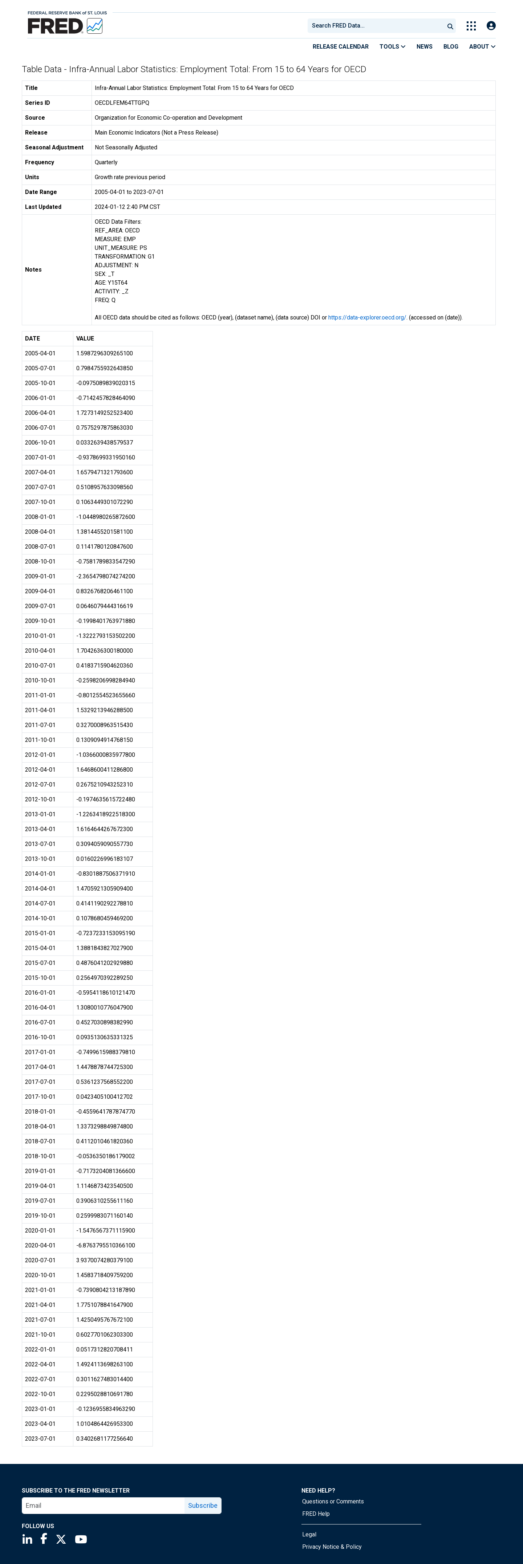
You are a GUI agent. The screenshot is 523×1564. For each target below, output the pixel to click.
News (425, 46)
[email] (103, 1506)
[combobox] (375, 25)
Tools (393, 46)
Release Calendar (341, 46)
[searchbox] (377, 25)
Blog (450, 46)
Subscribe (203, 1505)
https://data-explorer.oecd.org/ (367, 317)
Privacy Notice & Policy (332, 1546)
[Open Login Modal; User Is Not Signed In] (491, 25)
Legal (309, 1534)
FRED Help (316, 1513)
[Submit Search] (450, 25)
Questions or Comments (333, 1501)
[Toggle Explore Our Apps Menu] (471, 25)
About (482, 46)
